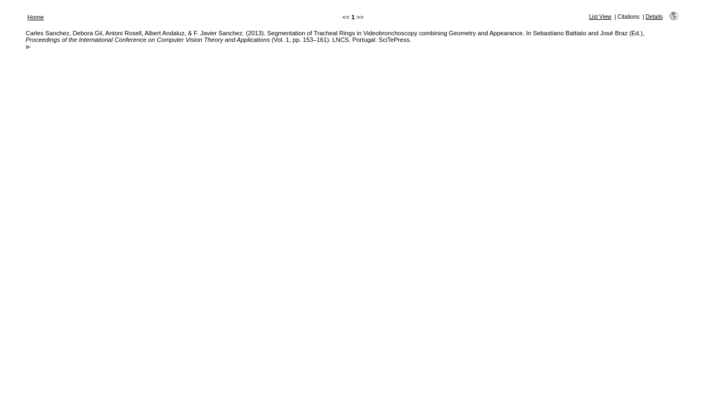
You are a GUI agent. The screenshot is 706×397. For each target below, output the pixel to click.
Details (653, 17)
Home (36, 17)
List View (600, 17)
